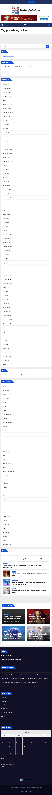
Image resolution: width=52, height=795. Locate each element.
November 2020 (7, 324)
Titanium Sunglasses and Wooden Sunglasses (16, 375)
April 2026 (6, 84)
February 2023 (7, 234)
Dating (5, 426)
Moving (5, 496)
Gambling (6, 451)
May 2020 (6, 344)
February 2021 (7, 311)
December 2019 (7, 364)
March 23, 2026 (9, 638)
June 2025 (6, 124)
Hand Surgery (7, 463)
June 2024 (6, 173)
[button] (46, 25)
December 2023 (7, 198)
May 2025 (6, 128)
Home (22, 791)
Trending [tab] (41, 559)
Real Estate (6, 508)
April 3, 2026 (9, 621)
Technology (6, 532)
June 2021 (6, 295)
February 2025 (7, 141)
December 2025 (7, 100)
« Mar (2, 758)
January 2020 (7, 360)
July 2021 (5, 291)
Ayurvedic (6, 398)
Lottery (5, 487)
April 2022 (6, 267)
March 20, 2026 (34, 638)
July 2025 (6, 120)
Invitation (6, 475)
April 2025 (6, 133)
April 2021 (6, 303)
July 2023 (6, 218)
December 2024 (7, 149)
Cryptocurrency (7, 422)
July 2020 (6, 336)
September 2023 (8, 210)
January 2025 (7, 145)
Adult (4, 386)
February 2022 (7, 275)
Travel (4, 540)
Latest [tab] (10, 559)
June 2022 (6, 259)
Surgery (5, 528)
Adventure (6, 390)
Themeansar (39, 787)
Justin (16, 621)
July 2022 (6, 254)
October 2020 (7, 328)
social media (6, 516)
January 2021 (7, 315)
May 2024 (6, 177)
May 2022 (6, 263)
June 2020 (6, 340)
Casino (5, 410)
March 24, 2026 (34, 621)
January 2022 (7, 279)
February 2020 (7, 356)
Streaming (6, 524)
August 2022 (6, 250)
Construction (7, 414)
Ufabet (3, 767)
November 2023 (7, 202)
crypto (5, 418)
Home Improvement (9, 471)
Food (4, 447)
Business (5, 402)
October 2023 (7, 206)
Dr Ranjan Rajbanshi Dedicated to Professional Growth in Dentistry (21, 682)
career (5, 406)
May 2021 (5, 299)
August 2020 (6, 332)
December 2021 (7, 283)
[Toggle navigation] (25, 25)
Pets (4, 504)
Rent (4, 512)
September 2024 (8, 161)
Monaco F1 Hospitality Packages (11, 659)
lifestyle (5, 483)
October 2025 (7, 108)
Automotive (6, 394)
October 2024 (7, 157)
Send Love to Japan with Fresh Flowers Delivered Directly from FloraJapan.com (25, 671)
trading (5, 536)
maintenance (7, 491)
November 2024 (7, 153)
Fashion (5, 439)
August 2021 (6, 287)
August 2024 (6, 165)
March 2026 (6, 88)
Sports (5, 520)
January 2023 (7, 238)
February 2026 (7, 92)
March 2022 (6, 271)
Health (5, 467)
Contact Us (28, 791)
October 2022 (7, 242)
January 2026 (7, 96)
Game (4, 455)
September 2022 (8, 246)
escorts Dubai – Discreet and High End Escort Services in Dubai (20, 674)
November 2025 (7, 104)
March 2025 (6, 137)
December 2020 (7, 319)
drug (4, 431)
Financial (5, 443)
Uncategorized (7, 544)
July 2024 (6, 169)
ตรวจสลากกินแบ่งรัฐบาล (7, 764)
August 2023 (6, 214)
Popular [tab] (25, 559)
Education (6, 435)
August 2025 (6, 116)
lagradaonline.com (8, 56)
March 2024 (6, 185)
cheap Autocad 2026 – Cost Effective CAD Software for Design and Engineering (25, 678)
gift (4, 459)
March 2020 (6, 352)
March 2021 (6, 307)
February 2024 (7, 189)
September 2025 (8, 112)
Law (4, 479)
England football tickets (8, 656)
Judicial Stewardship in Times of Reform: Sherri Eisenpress (19, 686)
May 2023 (6, 226)
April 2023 (6, 230)
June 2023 (6, 222)
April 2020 (6, 348)
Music (4, 500)
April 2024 (6, 181)
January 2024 (7, 194)
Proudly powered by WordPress (18, 787)
